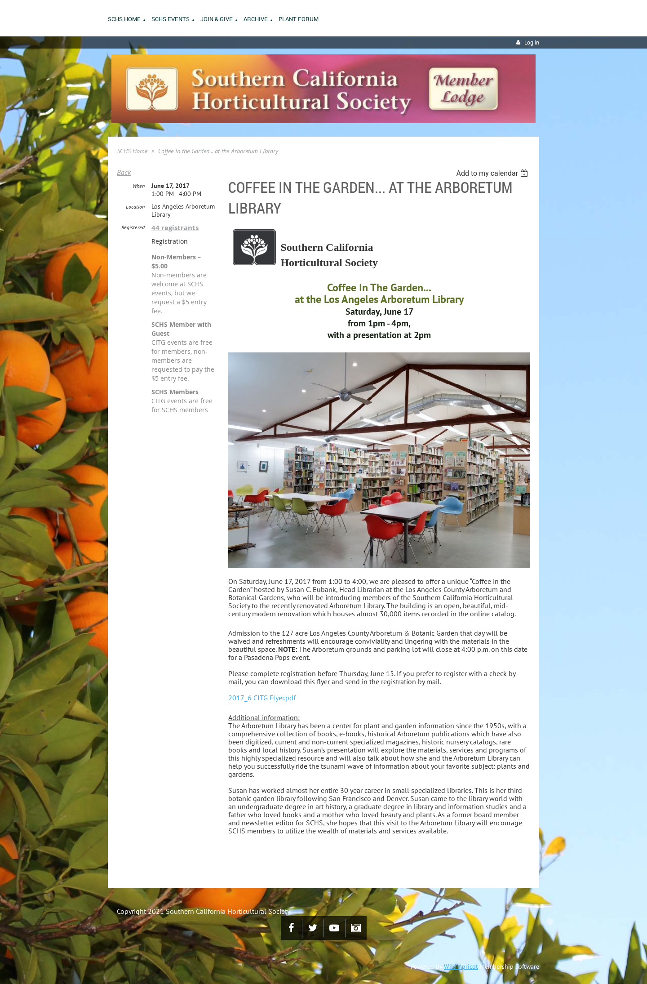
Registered (133, 227)
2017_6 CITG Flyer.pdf (262, 697)
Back (124, 172)
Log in (531, 42)
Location (135, 206)
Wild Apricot (461, 966)
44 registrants (175, 227)
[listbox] (493, 173)
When (139, 186)
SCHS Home (132, 151)
